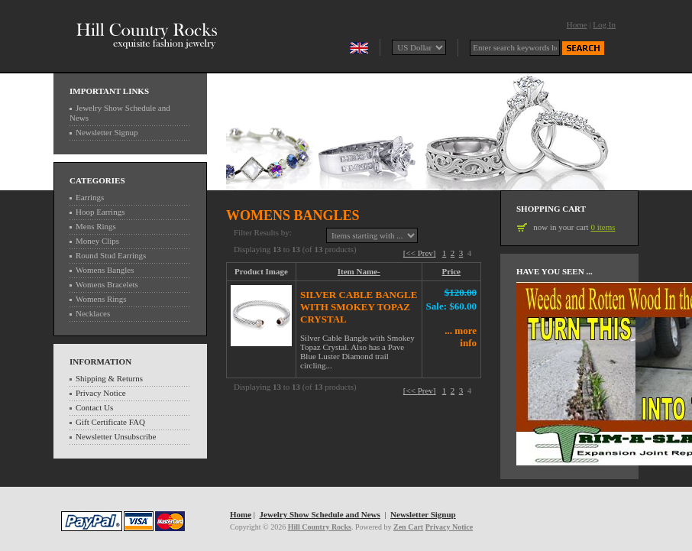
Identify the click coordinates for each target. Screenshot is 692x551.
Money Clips (97, 240)
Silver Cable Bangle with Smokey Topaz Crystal (358, 307)
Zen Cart (408, 527)
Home (577, 24)
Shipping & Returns (109, 378)
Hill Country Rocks (319, 527)
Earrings (90, 197)
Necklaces (93, 313)
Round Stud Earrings (111, 255)
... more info (461, 336)
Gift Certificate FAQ (110, 421)
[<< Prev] (419, 253)
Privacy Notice (101, 392)
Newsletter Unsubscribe (116, 436)
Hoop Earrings (100, 211)
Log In (604, 24)
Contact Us (94, 407)
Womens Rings (101, 298)
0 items (602, 227)
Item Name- (359, 271)
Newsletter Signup (107, 132)
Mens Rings (96, 226)
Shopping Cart (551, 208)
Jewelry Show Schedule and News (320, 514)
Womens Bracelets (107, 284)
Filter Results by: (263, 232)
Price (451, 271)
